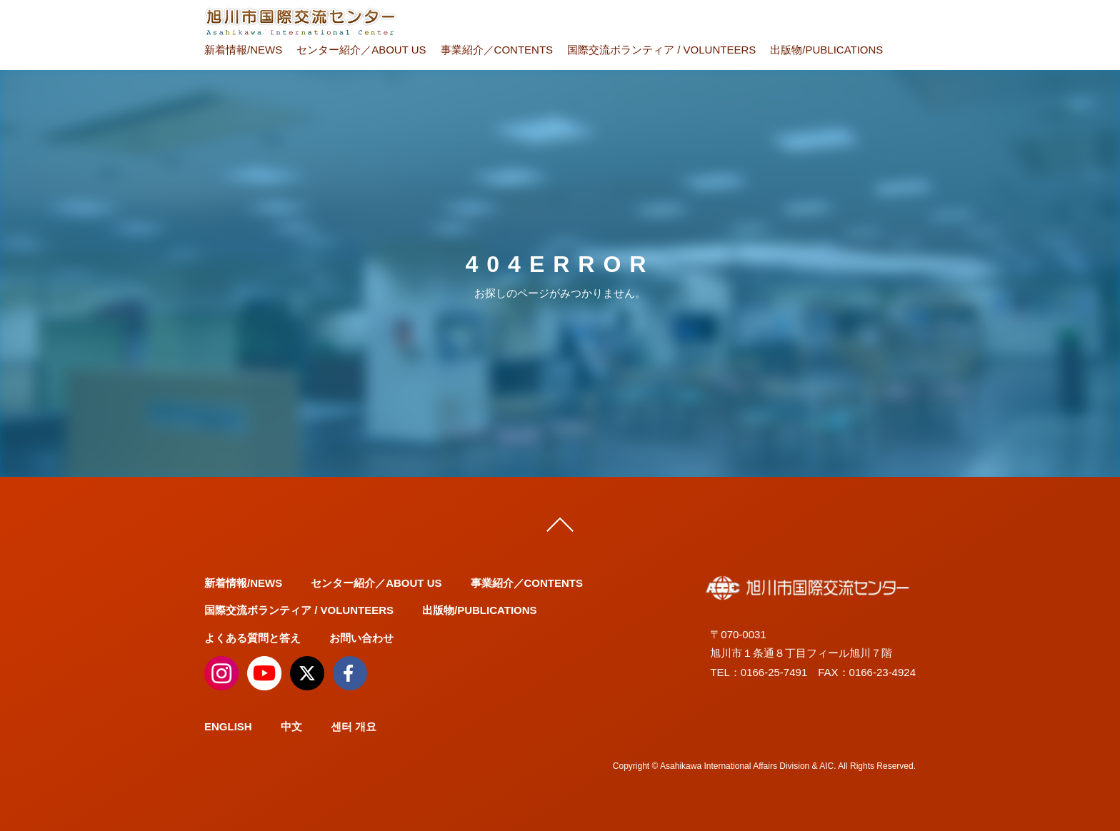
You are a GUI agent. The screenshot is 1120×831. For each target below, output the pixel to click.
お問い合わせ (361, 638)
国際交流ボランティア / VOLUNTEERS (661, 50)
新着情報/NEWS (243, 50)
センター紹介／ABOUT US (361, 50)
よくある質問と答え (252, 638)
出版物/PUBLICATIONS (826, 50)
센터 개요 (353, 726)
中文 (291, 726)
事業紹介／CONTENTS (497, 50)
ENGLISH (228, 726)
